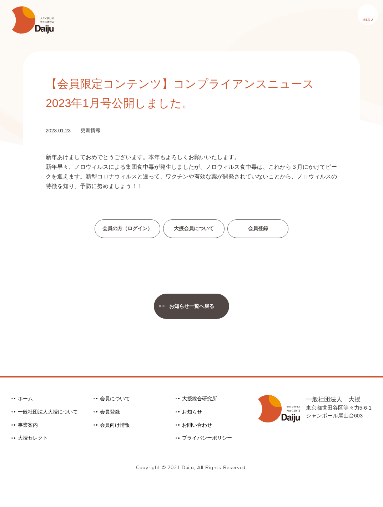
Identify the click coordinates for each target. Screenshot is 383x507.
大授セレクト (34, 439)
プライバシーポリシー (209, 439)
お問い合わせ (198, 426)
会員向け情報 (116, 426)
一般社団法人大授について (50, 413)
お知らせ (192, 413)
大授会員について (194, 229)
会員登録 (261, 229)
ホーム (26, 400)
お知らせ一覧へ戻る (186, 307)
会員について (116, 400)
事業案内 (28, 426)
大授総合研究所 (201, 400)
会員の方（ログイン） (125, 229)
